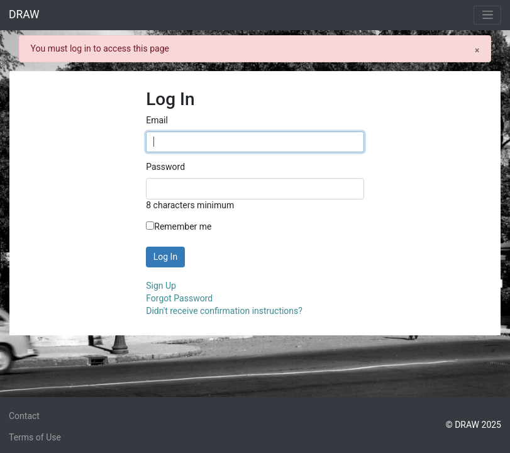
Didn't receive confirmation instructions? (224, 311)
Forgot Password (179, 298)
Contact (24, 416)
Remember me (178, 226)
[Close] (477, 50)
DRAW (24, 14)
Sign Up (161, 286)
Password (165, 167)
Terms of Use (35, 437)
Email (157, 120)
